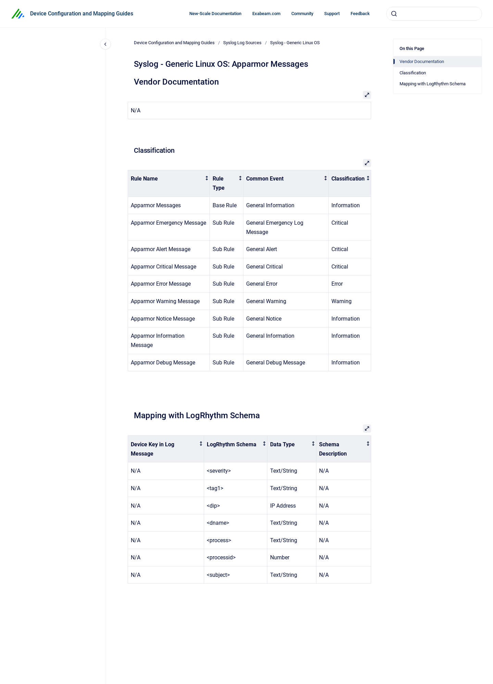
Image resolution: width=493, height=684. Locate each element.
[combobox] (434, 13)
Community (302, 13)
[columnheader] (169, 183)
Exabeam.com (266, 13)
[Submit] (394, 13)
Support (332, 13)
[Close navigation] (105, 44)
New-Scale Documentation (215, 13)
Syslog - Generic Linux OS (295, 42)
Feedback (360, 13)
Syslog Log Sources (242, 42)
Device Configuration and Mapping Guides (81, 13)
